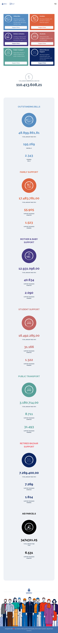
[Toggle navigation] (55, 4)
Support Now (16, 27)
